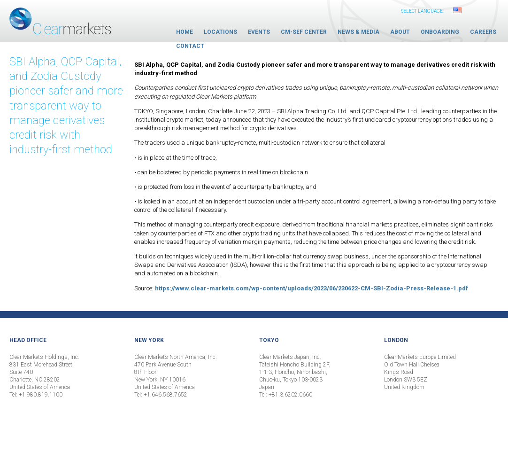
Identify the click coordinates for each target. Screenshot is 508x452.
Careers (483, 32)
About (400, 32)
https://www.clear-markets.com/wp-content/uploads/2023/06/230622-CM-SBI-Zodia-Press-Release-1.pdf (311, 288)
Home (184, 32)
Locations (220, 32)
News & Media (358, 32)
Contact (190, 46)
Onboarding (440, 32)
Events (259, 32)
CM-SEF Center (304, 32)
